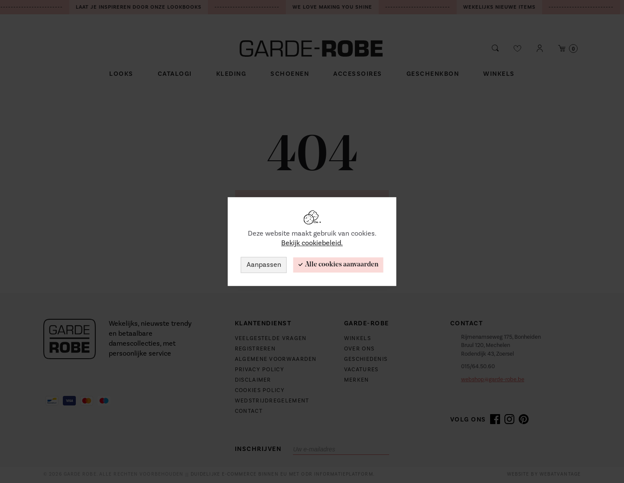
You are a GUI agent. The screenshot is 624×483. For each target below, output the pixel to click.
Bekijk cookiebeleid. (312, 243)
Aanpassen (264, 264)
